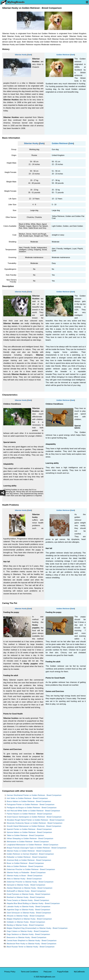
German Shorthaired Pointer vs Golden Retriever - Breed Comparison (34, 795)
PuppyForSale (62, 972)
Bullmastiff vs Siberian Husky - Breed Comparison (26, 891)
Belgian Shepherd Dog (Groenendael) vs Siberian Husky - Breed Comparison (37, 928)
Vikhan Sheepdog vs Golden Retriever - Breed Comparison (30, 838)
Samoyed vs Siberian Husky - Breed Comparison (26, 885)
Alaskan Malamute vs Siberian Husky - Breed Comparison (29, 888)
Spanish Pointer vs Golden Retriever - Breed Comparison (29, 829)
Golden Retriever (63, 55)
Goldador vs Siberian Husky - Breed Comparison (26, 922)
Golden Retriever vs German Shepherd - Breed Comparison (30, 854)
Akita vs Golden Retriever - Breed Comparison (25, 866)
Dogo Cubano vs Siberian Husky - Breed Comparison (28, 931)
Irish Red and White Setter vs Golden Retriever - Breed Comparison (33, 811)
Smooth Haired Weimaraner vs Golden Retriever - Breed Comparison (34, 826)
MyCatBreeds (79, 972)
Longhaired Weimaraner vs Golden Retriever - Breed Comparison (32, 845)
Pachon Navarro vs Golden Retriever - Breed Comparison (29, 814)
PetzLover (48, 972)
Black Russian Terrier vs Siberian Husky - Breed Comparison (30, 947)
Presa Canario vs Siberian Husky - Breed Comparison (28, 900)
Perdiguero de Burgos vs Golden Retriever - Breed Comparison (31, 808)
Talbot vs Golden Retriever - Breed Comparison (25, 835)
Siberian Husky (21, 55)
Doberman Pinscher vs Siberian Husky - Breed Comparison (30, 882)
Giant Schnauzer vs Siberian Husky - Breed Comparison (29, 913)
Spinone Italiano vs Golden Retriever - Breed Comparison (29, 832)
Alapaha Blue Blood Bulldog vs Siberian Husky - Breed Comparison (33, 903)
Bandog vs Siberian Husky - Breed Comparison (25, 925)
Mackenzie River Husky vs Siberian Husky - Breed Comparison (31, 944)
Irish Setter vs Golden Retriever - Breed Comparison (27, 798)
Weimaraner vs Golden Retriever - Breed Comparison (28, 842)
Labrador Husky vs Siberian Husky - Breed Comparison (28, 906)
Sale (29, 55)
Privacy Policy (9, 972)
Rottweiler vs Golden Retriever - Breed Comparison (27, 857)
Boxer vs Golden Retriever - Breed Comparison (25, 863)
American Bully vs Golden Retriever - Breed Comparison (29, 860)
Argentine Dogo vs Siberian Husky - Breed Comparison (28, 910)
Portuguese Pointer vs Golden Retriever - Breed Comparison (30, 804)
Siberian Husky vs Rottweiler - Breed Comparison (26, 872)
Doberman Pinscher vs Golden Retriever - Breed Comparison (31, 869)
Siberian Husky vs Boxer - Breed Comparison (24, 876)
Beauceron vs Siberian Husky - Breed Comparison (26, 937)
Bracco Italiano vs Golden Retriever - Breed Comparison (29, 801)
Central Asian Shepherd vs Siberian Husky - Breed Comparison (31, 940)
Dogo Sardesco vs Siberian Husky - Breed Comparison (28, 934)
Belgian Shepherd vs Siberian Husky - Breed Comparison (29, 919)
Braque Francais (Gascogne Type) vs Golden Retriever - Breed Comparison (36, 848)
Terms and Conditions (29, 972)
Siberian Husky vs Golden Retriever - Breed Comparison (29, 851)
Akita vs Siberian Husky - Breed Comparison (24, 879)
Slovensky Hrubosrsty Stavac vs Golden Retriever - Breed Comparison (34, 823)
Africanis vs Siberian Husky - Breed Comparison (25, 916)
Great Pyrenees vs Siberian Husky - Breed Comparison (28, 894)
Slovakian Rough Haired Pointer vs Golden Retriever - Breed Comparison (35, 820)
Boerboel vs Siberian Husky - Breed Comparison (26, 897)
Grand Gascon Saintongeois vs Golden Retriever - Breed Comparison (34, 817)
